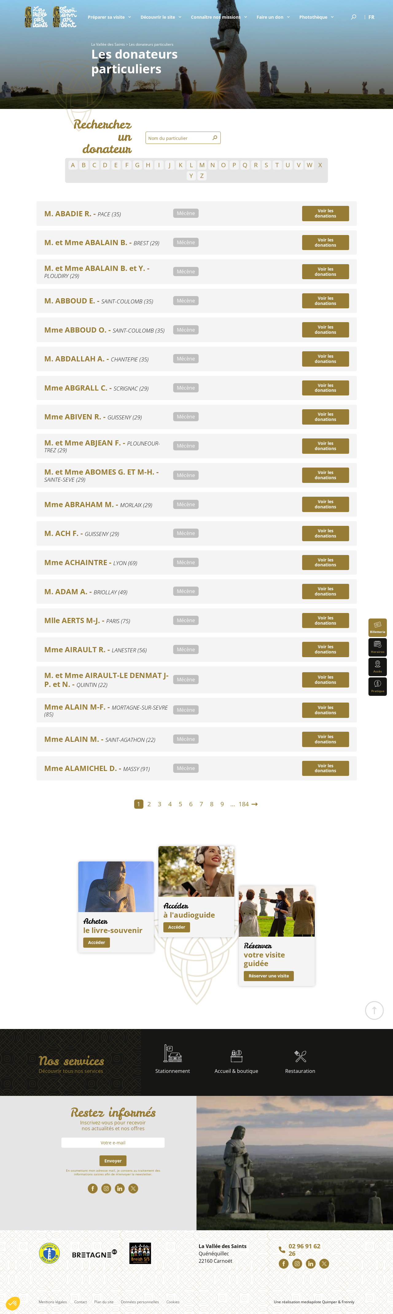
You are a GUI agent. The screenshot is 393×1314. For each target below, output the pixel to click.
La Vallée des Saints (108, 44)
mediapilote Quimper (319, 1301)
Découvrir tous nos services (71, 1071)
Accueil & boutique (236, 1062)
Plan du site (104, 1301)
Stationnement (172, 1059)
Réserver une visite (269, 976)
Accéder (96, 942)
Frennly (348, 1301)
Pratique (377, 686)
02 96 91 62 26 (304, 1250)
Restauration (300, 1062)
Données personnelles (140, 1301)
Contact (80, 1301)
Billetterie (377, 628)
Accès (377, 667)
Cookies (173, 1301)
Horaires (377, 647)
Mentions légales (53, 1301)
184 (244, 804)
